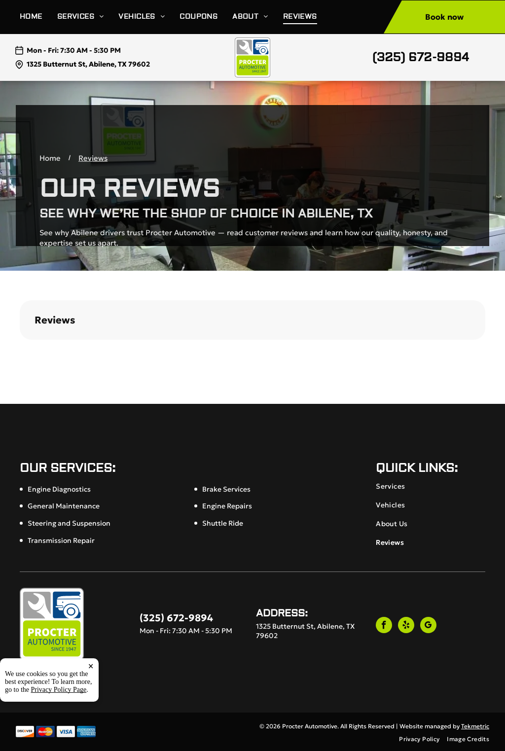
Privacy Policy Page (59, 698)
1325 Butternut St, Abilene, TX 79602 (88, 64)
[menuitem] (38, 17)
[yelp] (406, 626)
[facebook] (384, 626)
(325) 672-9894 (420, 57)
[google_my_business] (428, 626)
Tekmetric (475, 726)
